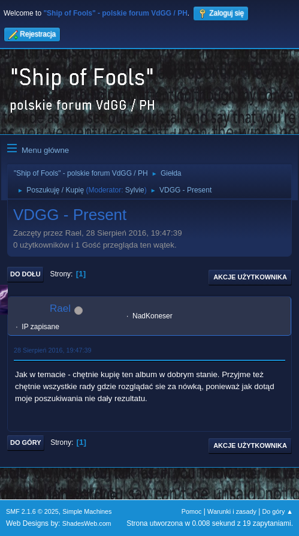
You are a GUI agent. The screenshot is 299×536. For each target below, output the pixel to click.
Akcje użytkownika (250, 277)
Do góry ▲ (277, 511)
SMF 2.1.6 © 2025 (32, 511)
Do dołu (25, 274)
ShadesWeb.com (86, 523)
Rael (60, 308)
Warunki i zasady (231, 511)
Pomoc (192, 511)
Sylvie (134, 190)
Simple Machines (86, 511)
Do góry (25, 442)
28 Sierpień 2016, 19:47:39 (52, 350)
